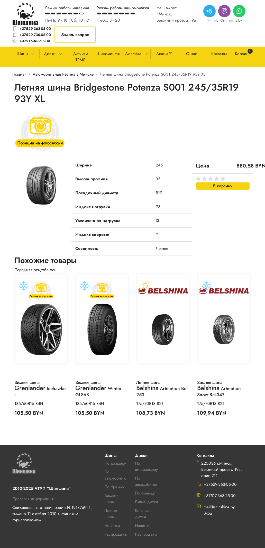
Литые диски (146, 502)
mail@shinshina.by (228, 20)
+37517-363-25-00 (35, 40)
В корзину (222, 186)
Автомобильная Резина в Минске (63, 74)
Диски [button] (50, 54)
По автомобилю (115, 475)
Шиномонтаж (108, 54)
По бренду (145, 493)
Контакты (219, 54)
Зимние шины (111, 499)
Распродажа (146, 534)
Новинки (143, 525)
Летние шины (110, 514)
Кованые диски (142, 514)
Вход (208, 513)
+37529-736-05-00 (35, 34)
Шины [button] (22, 54)
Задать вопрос (75, 35)
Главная (19, 74)
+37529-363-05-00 (35, 28)
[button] (41, 185)
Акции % (164, 54)
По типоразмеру (146, 466)
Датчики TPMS (80, 57)
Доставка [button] (133, 54)
